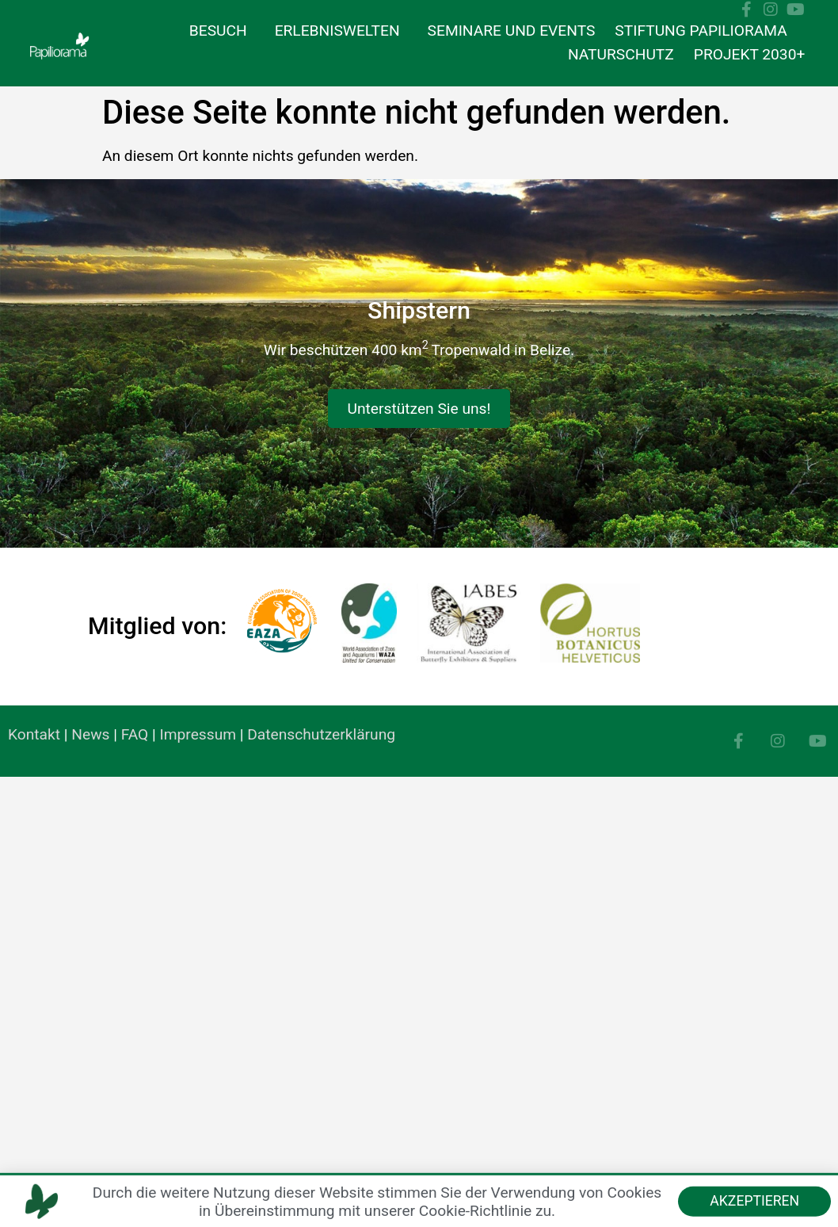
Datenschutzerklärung (321, 734)
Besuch (222, 30)
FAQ (135, 734)
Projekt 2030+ (750, 54)
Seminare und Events (512, 30)
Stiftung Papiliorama (704, 30)
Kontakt (34, 734)
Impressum (198, 734)
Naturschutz (621, 54)
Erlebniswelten (341, 30)
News (90, 734)
